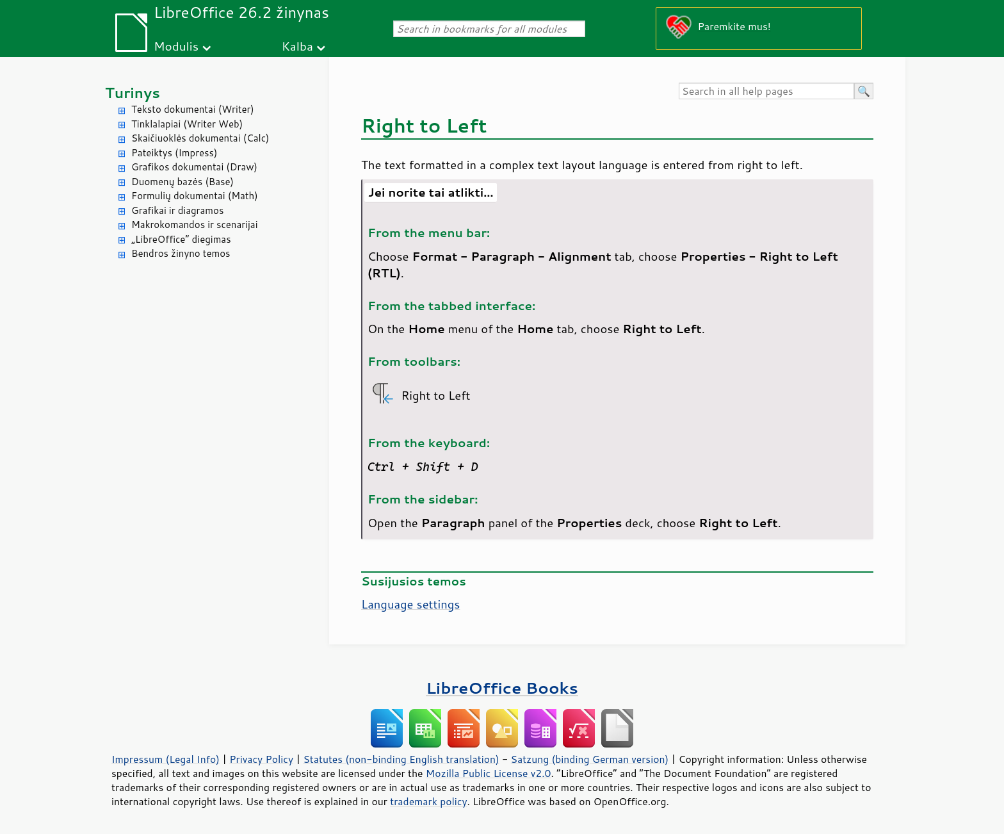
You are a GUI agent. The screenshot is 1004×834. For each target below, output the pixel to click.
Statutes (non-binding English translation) (401, 759)
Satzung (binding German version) (590, 759)
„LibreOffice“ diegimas (181, 239)
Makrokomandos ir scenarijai (194, 224)
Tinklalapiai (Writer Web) (187, 124)
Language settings (410, 604)
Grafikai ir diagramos (177, 210)
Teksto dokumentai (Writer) (192, 109)
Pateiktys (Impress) (174, 152)
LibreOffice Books (502, 687)
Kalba (297, 45)
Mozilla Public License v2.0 (488, 773)
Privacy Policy (261, 759)
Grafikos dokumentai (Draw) (194, 167)
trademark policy (428, 801)
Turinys (132, 92)
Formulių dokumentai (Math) (194, 195)
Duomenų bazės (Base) (182, 181)
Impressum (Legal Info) (165, 759)
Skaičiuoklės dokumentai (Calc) (200, 138)
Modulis (176, 45)
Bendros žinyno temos (181, 253)
